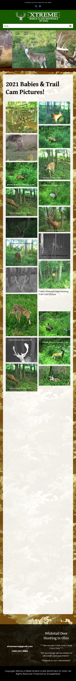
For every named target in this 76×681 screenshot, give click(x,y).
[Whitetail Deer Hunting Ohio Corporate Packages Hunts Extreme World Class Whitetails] (20, 637)
